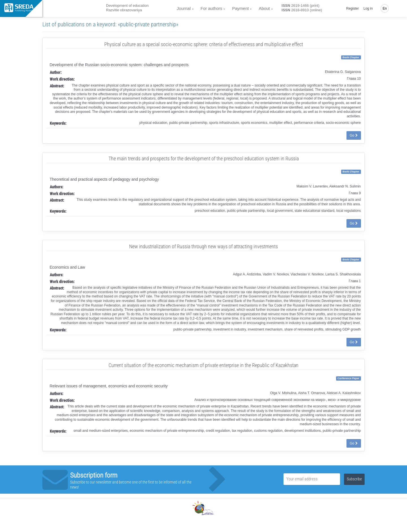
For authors (211, 8)
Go (354, 135)
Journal (183, 8)
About (264, 8)
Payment (240, 8)
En (385, 8)
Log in (368, 8)
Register (352, 8)
